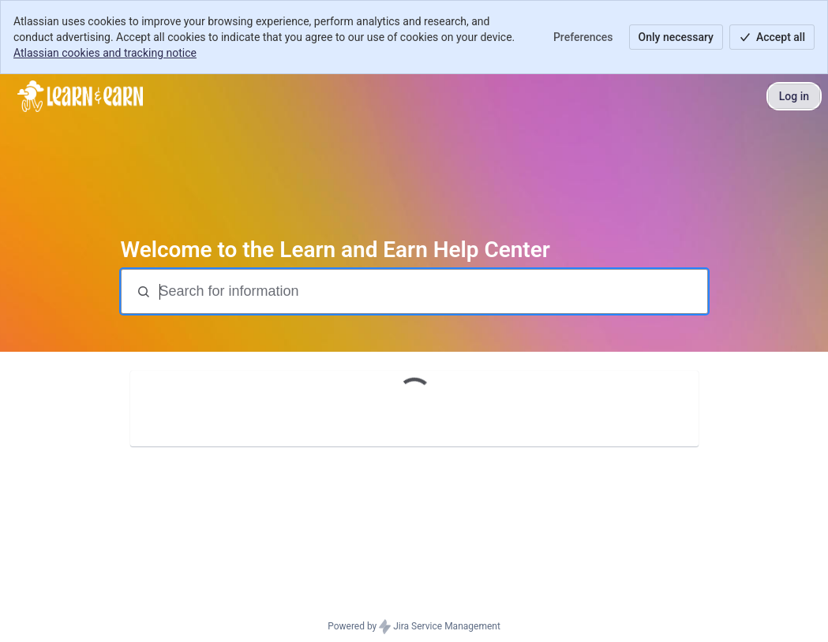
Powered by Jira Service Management (414, 627)
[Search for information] (431, 291)
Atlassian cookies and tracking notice (105, 53)
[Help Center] (80, 96)
